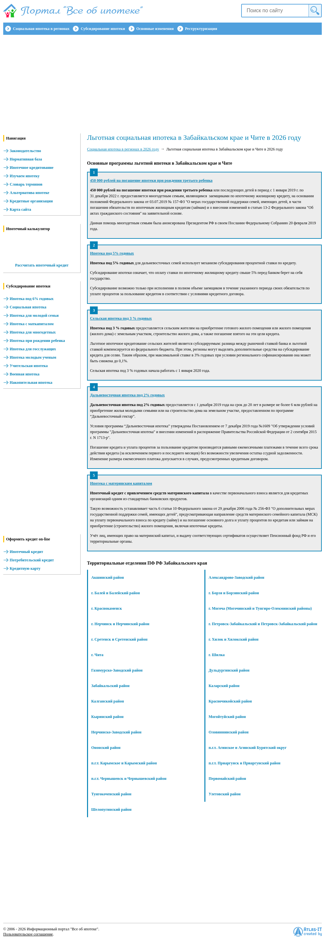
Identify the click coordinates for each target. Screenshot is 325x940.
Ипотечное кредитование (32, 167)
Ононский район (106, 747)
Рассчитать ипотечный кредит (42, 265)
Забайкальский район (110, 685)
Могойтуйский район (227, 716)
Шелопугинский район (111, 809)
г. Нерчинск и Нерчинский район (120, 624)
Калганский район (107, 701)
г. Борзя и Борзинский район (234, 593)
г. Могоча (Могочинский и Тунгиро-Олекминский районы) (260, 608)
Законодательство (25, 151)
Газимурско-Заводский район (117, 670)
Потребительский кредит (32, 560)
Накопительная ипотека (31, 382)
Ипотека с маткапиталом (32, 324)
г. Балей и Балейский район (115, 593)
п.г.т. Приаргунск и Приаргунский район (245, 763)
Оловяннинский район (229, 732)
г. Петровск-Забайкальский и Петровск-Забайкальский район (263, 624)
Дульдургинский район (229, 670)
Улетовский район (225, 794)
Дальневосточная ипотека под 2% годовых (127, 395)
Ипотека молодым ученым (33, 357)
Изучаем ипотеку (25, 176)
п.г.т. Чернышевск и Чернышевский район (128, 778)
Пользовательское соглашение (28, 934)
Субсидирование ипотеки (103, 28)
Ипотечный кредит (26, 551)
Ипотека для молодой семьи (34, 315)
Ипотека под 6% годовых (32, 298)
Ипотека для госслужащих (33, 349)
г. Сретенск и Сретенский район (119, 639)
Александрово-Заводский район (236, 577)
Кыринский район (107, 716)
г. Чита (97, 655)
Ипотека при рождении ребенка (37, 340)
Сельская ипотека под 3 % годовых (121, 318)
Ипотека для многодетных (33, 332)
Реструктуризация (201, 28)
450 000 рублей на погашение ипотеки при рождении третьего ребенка (151, 180)
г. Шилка (217, 655)
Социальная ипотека (28, 307)
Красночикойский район (230, 701)
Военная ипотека (24, 374)
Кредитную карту (25, 568)
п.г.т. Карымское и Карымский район (124, 763)
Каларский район (224, 685)
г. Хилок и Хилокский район (234, 639)
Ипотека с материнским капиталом (121, 483)
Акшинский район (107, 577)
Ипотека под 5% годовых (112, 253)
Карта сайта (20, 209)
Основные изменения (155, 28)
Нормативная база (26, 159)
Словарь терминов (26, 184)
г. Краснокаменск (106, 608)
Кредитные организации (31, 201)
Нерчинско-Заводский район (116, 732)
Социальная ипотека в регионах (41, 28)
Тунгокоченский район (111, 794)
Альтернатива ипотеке (29, 192)
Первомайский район (227, 778)
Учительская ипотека (29, 365)
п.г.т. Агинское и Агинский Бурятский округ (248, 747)
